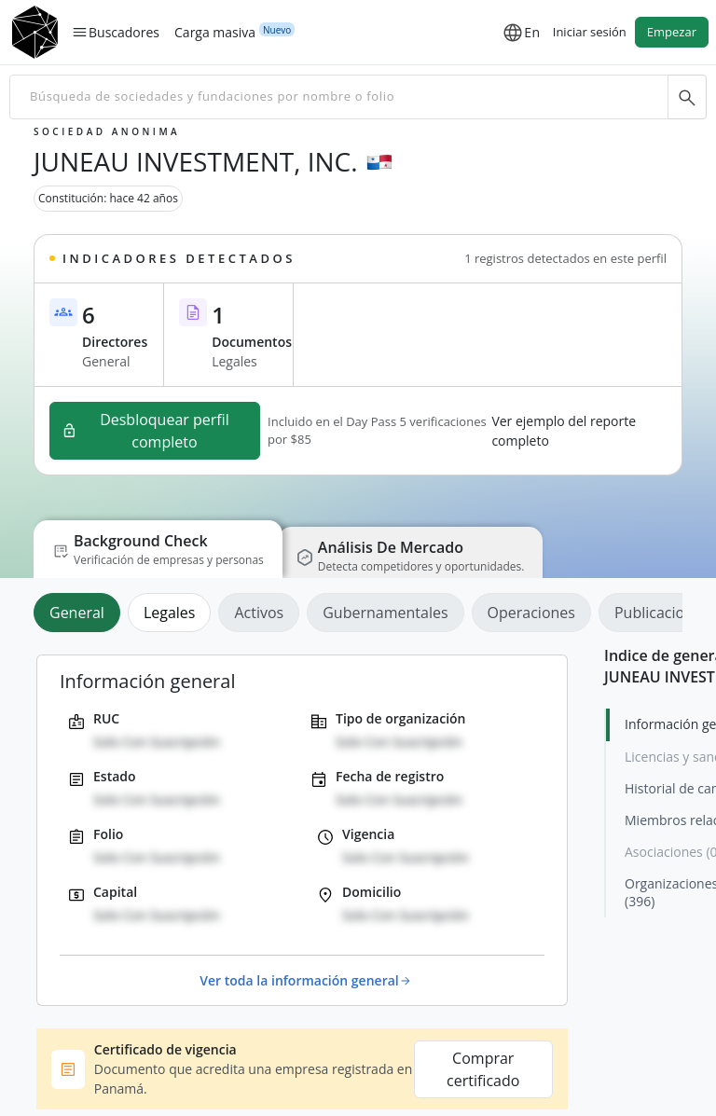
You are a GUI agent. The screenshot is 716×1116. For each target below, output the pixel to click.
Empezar (671, 31)
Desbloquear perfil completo (145, 430)
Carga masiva (214, 31)
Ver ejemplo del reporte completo (563, 430)
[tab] (81, 612)
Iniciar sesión (589, 31)
